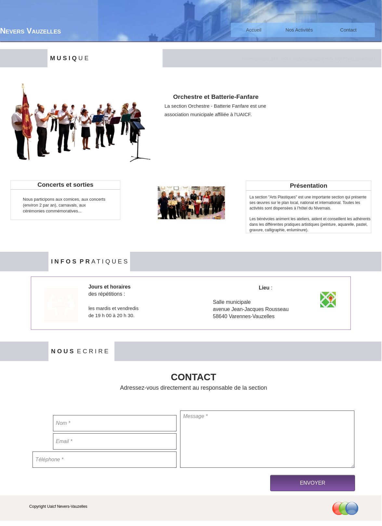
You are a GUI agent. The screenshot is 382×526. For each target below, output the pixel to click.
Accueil (253, 30)
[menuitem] (253, 30)
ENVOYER (312, 483)
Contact (348, 30)
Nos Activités (299, 30)
